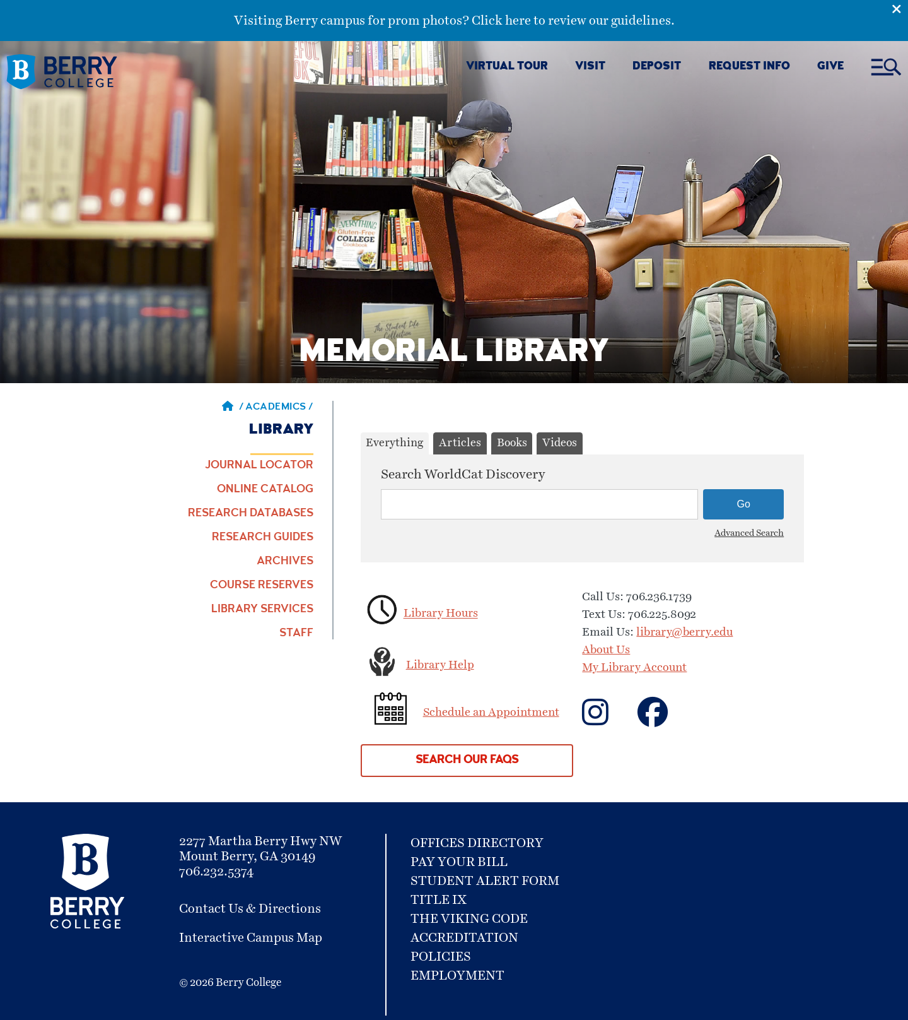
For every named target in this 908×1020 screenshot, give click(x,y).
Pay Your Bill (459, 862)
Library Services (262, 609)
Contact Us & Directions (250, 909)
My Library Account (634, 667)
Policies (440, 957)
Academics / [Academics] (279, 408)
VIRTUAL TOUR (507, 67)
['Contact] (666, 720)
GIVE (830, 67)
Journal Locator (259, 465)
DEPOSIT (656, 67)
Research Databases (250, 513)
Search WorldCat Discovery (463, 474)
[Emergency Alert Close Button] (900, 8)
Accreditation (464, 938)
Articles (460, 443)
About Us (606, 650)
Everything (394, 443)
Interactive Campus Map (250, 938)
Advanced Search (749, 533)
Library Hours (441, 614)
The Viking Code (469, 919)
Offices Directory (477, 843)
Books (512, 443)
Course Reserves (261, 585)
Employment (457, 976)
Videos (559, 443)
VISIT (590, 67)
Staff (296, 633)
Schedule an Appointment (491, 712)
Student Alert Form (484, 881)
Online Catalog (265, 489)
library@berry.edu (684, 632)
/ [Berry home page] (232, 408)
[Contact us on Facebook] (609, 720)
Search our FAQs (467, 760)
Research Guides (262, 537)
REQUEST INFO (749, 67)
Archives (285, 561)
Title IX (438, 900)
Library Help (440, 665)
